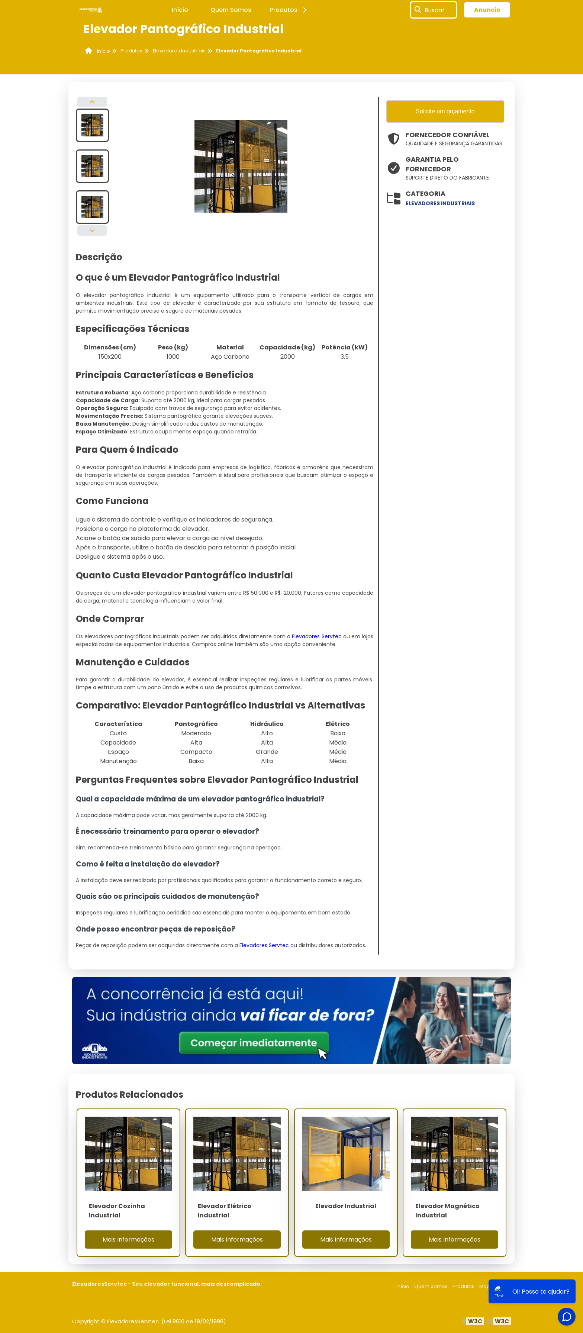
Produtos (289, 10)
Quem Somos (230, 10)
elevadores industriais (440, 203)
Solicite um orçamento (445, 111)
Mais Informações (128, 1239)
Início (180, 10)
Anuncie (487, 10)
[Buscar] (417, 10)
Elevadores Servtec (316, 636)
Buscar (435, 10)
